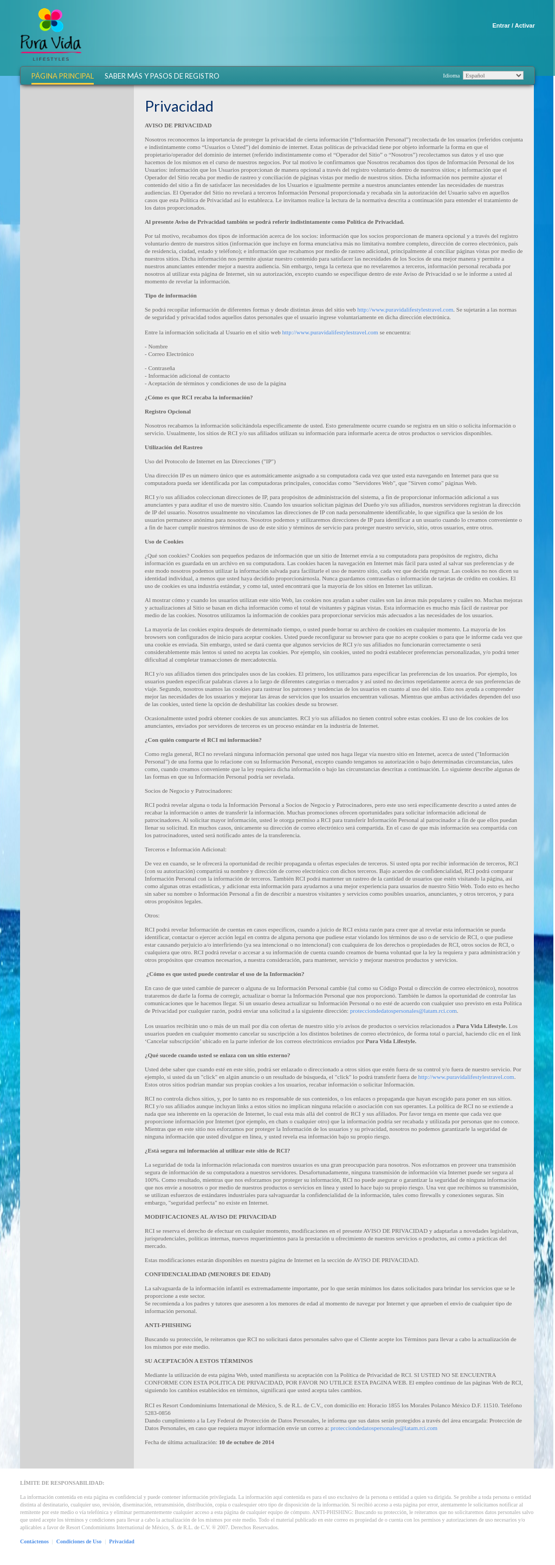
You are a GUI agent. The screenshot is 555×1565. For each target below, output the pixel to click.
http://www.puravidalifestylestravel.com (405, 309)
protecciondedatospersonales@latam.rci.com (403, 1010)
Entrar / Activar (514, 25)
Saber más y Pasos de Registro (162, 76)
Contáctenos (34, 1541)
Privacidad (121, 1541)
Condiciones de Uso (78, 1541)
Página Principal (62, 76)
